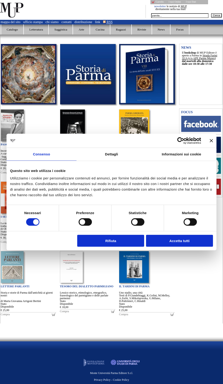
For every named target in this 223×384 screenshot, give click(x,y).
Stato (4, 162)
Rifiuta (110, 241)
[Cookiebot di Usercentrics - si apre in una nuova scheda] (180, 140)
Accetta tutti (179, 241)
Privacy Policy (102, 379)
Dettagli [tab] (111, 154)
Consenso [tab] (41, 154)
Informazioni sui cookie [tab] (181, 154)
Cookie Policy (121, 379)
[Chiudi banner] (211, 140)
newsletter (160, 6)
